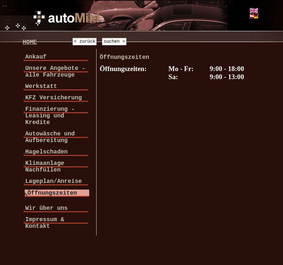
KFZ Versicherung (53, 98)
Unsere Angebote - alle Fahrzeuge (55, 71)
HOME (29, 42)
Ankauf (35, 57)
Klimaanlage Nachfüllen (44, 166)
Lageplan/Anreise (53, 181)
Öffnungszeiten (52, 193)
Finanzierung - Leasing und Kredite (49, 116)
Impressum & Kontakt (44, 223)
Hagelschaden (46, 152)
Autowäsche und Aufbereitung (49, 137)
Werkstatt (41, 86)
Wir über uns (46, 208)
